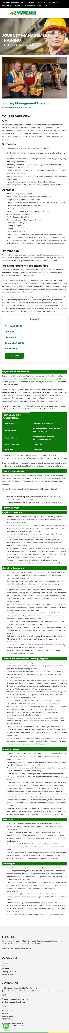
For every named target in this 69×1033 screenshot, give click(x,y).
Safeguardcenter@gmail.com (15, 999)
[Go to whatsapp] (6, 1026)
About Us (5, 963)
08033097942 (7, 5)
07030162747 (19, 5)
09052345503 (51, 2)
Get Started (14, 355)
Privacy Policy (7, 974)
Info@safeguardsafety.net (14, 1002)
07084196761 (30, 5)
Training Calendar (9, 972)
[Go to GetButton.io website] (6, 1030)
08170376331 (40, 2)
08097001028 (41, 5)
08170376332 (28, 2)
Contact (5, 966)
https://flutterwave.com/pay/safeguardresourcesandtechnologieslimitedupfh (36, 458)
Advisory (5, 969)
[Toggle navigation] (56, 13)
